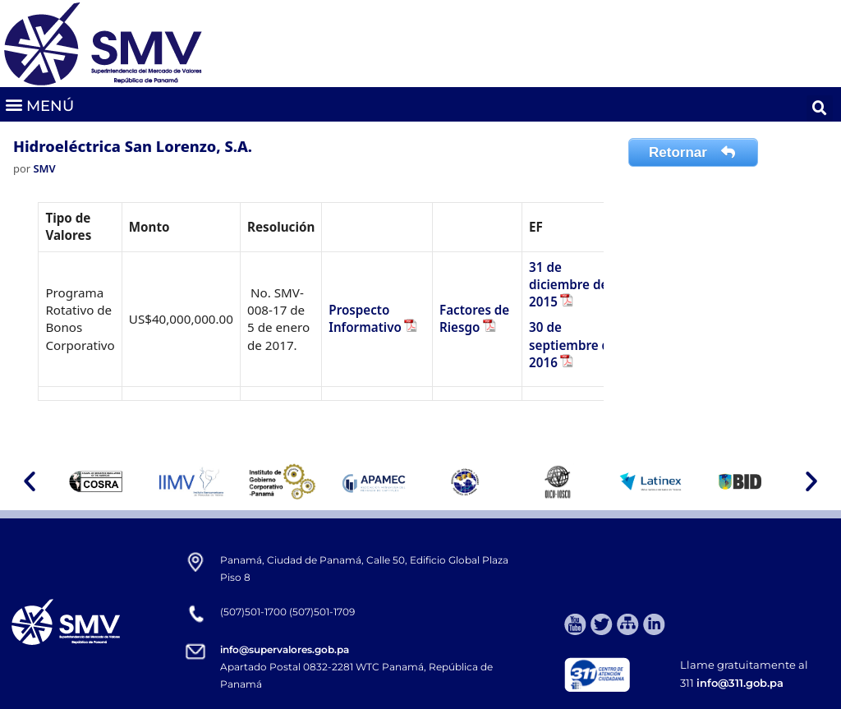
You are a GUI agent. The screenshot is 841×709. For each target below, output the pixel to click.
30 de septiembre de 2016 (573, 345)
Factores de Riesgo (474, 318)
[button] (39, 104)
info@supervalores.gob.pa (284, 649)
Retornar (693, 152)
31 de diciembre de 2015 (568, 285)
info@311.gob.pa (740, 682)
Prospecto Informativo (365, 318)
